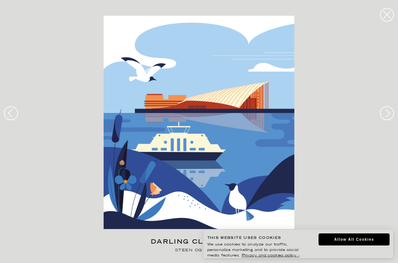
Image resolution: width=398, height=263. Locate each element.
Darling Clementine (199, 242)
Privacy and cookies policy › (270, 255)
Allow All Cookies (354, 239)
